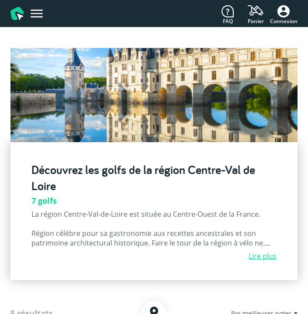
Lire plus (263, 256)
